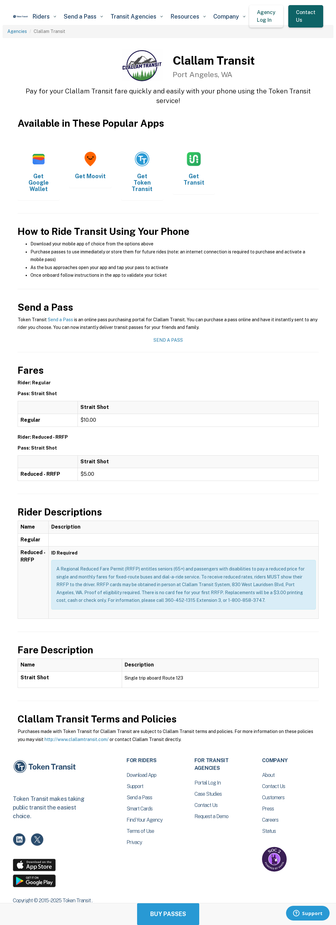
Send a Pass (60, 319)
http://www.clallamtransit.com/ (77, 739)
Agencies (17, 31)
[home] (21, 16)
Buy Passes (168, 914)
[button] (44, 16)
